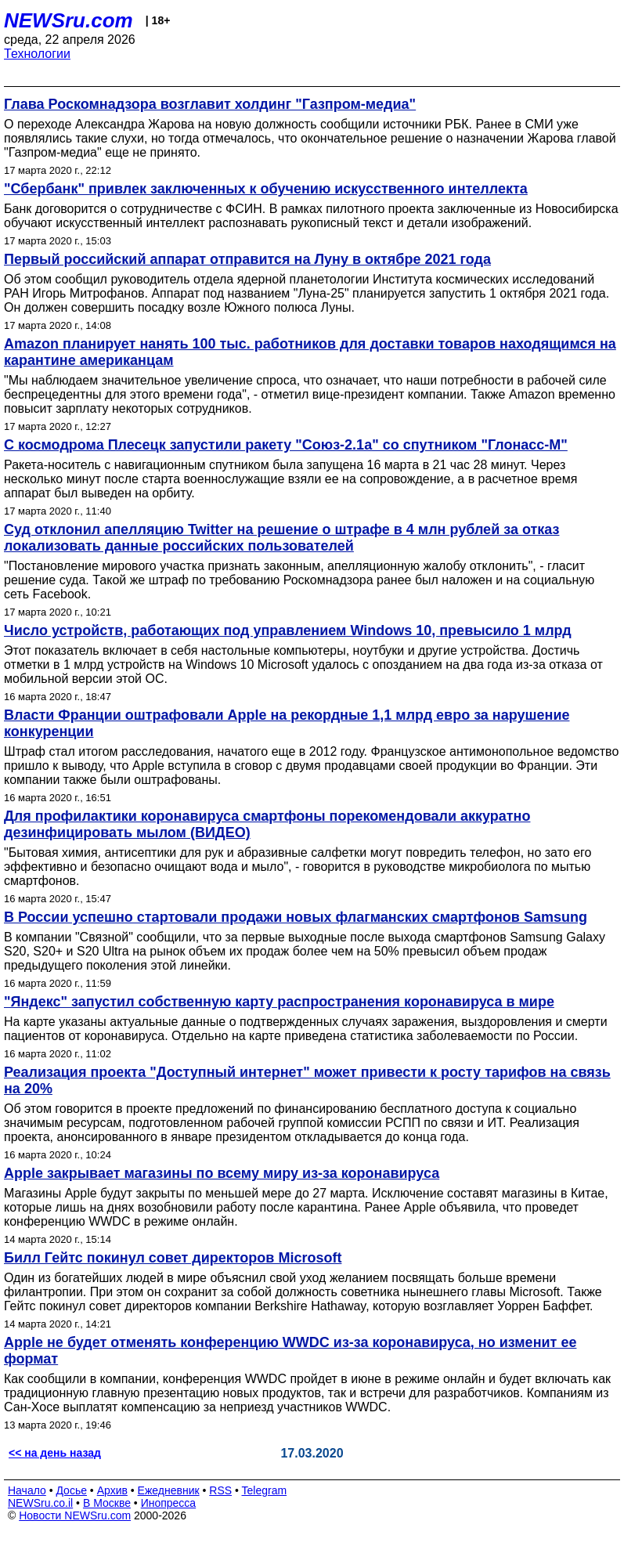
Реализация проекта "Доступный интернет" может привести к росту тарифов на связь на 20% (307, 1080)
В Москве (107, 1503)
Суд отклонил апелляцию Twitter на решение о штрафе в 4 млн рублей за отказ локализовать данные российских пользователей (281, 538)
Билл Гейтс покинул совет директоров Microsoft (172, 1258)
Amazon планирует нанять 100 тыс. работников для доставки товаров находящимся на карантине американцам (310, 352)
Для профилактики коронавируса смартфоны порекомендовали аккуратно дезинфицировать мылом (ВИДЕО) (267, 824)
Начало (27, 1490)
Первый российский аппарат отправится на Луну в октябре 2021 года (247, 259)
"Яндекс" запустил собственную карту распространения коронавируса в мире (279, 1002)
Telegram (264, 1490)
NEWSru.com (68, 20)
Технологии (37, 53)
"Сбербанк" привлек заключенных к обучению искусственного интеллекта (266, 189)
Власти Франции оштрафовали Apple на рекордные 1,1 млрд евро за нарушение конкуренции (286, 723)
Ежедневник (169, 1490)
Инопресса (169, 1503)
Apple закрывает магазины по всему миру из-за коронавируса (221, 1173)
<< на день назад (55, 1453)
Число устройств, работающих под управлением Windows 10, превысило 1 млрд (288, 630)
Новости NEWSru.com (75, 1515)
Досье (71, 1490)
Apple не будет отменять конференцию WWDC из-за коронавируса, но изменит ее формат (290, 1351)
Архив (112, 1490)
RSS (220, 1490)
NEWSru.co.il (40, 1503)
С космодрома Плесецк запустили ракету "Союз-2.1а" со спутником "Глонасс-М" (286, 445)
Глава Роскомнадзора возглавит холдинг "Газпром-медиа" (210, 104)
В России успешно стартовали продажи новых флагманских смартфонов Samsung (295, 917)
